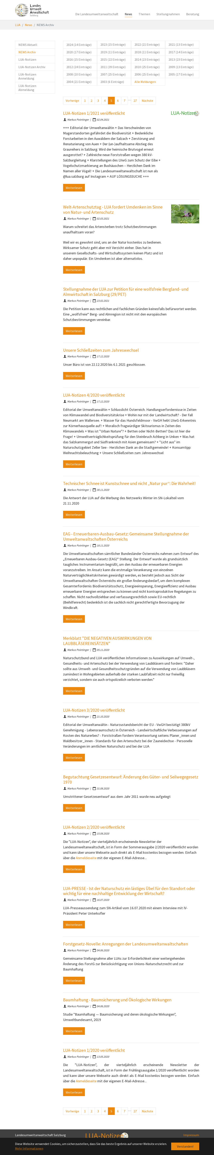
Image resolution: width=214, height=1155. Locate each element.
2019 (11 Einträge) (113, 52)
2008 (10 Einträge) (78, 74)
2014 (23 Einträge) (147, 59)
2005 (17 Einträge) (181, 74)
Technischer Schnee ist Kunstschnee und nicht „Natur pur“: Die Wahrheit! (129, 483)
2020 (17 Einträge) (78, 52)
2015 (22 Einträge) (113, 59)
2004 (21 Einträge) (78, 82)
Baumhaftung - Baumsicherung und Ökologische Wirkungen (117, 1000)
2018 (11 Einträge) (147, 52)
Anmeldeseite (86, 858)
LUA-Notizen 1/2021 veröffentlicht (94, 113)
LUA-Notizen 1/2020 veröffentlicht (94, 1050)
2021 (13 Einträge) (181, 44)
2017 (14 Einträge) (181, 52)
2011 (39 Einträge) (113, 67)
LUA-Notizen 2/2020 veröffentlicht (94, 827)
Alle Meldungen (145, 82)
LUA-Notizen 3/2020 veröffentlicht (94, 710)
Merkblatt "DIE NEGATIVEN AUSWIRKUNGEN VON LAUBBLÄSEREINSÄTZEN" (107, 641)
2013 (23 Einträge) (181, 59)
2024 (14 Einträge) (78, 45)
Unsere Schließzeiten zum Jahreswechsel (101, 350)
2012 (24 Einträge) (78, 67)
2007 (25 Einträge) (113, 74)
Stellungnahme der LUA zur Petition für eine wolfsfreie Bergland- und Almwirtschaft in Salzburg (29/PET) (126, 291)
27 (135, 101)
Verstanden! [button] (185, 1146)
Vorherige (72, 101)
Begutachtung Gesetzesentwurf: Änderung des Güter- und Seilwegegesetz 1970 (130, 779)
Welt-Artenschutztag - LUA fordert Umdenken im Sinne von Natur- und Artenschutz (113, 209)
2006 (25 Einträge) (147, 74)
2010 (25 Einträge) (147, 67)
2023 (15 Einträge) (113, 44)
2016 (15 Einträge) (78, 59)
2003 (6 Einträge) (112, 82)
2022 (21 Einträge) (147, 44)
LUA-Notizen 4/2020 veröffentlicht (94, 395)
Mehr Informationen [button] (29, 1148)
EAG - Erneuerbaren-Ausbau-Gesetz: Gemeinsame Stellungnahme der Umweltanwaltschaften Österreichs (126, 536)
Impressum (191, 1135)
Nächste (147, 101)
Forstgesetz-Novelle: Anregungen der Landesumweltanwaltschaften (125, 944)
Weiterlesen (74, 188)
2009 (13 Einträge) (181, 67)
